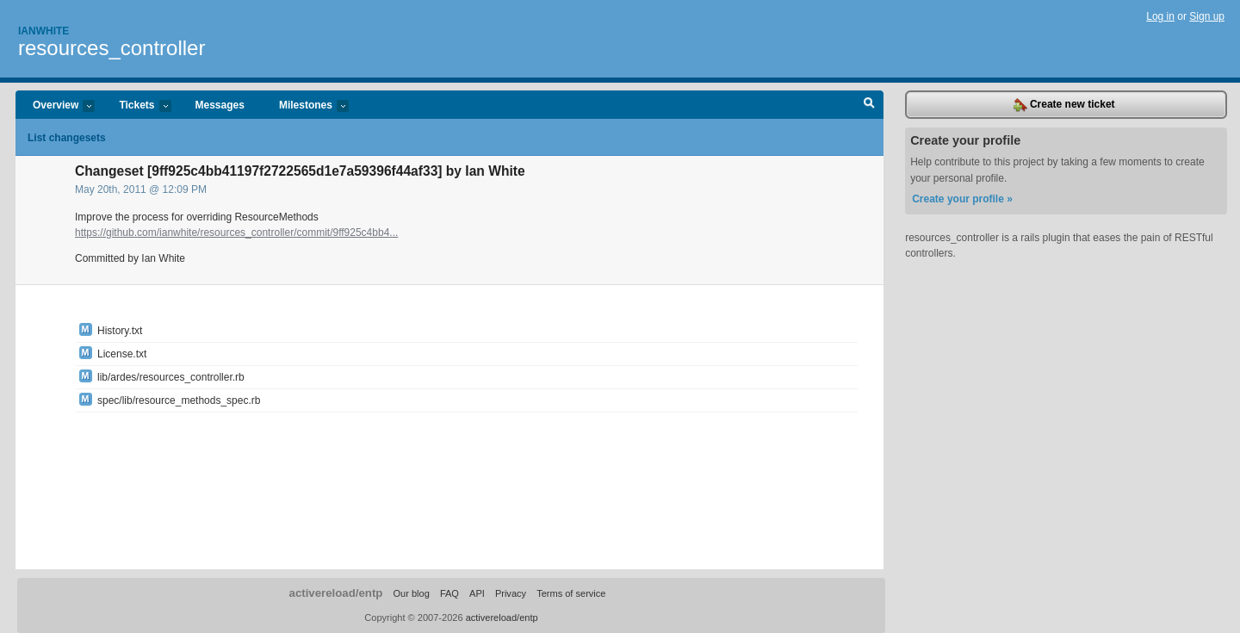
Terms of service (570, 593)
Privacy (510, 593)
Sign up (1206, 16)
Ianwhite (43, 31)
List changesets (67, 138)
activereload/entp (336, 592)
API (477, 593)
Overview (55, 106)
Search (869, 105)
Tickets (136, 106)
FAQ (449, 593)
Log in (1160, 16)
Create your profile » (962, 199)
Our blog (411, 593)
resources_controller (111, 47)
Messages (220, 105)
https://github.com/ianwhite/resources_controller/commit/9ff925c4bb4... (236, 233)
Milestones (305, 106)
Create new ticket (1064, 105)
